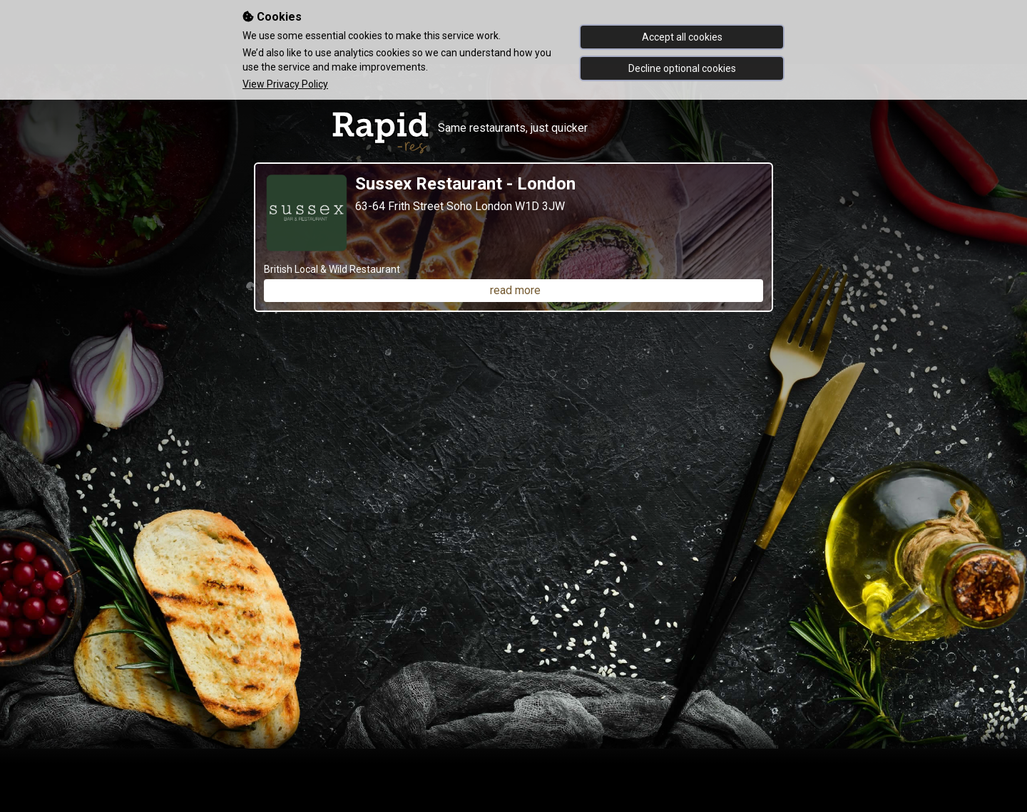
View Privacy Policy (285, 84)
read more (515, 290)
